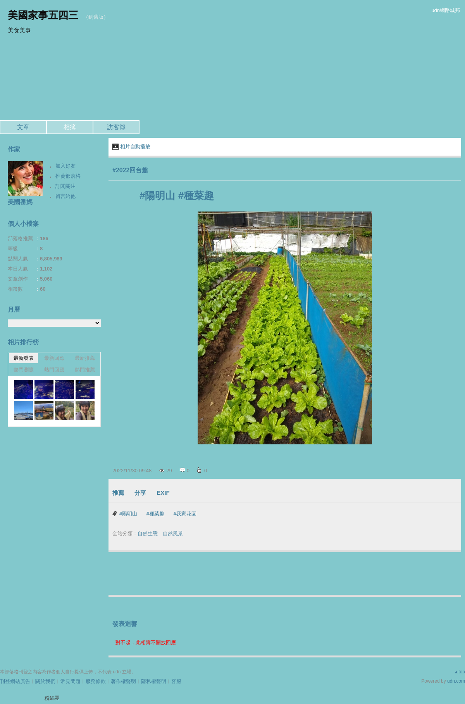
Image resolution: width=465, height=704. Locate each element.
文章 (23, 127)
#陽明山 (128, 514)
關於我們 (45, 681)
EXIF (163, 492)
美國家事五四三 (43, 15)
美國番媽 (20, 202)
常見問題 (70, 681)
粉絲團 (52, 698)
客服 (176, 681)
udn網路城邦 (445, 10)
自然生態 (148, 533)
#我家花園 (185, 514)
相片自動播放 (135, 146)
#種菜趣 (155, 514)
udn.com (456, 681)
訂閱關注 (65, 186)
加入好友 (65, 166)
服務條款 (96, 681)
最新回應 (54, 358)
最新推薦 (85, 358)
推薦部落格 (68, 176)
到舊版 (95, 17)
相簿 (70, 127)
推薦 (118, 492)
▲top (459, 672)
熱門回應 (54, 370)
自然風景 (173, 533)
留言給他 (65, 196)
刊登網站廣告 (15, 681)
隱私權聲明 (153, 681)
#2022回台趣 (130, 170)
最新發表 (24, 358)
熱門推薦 (85, 370)
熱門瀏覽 (24, 370)
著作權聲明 (123, 681)
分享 (140, 492)
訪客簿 (116, 127)
